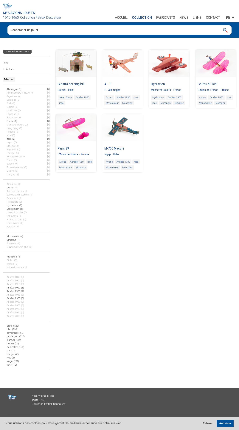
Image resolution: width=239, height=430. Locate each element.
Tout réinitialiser (17, 51)
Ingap (107, 154)
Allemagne (114, 90)
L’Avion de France (208, 90)
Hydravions (158, 97)
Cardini (62, 90)
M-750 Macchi (114, 148)
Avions (109, 97)
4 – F (107, 84)
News (183, 17)
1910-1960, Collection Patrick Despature (32, 17)
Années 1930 (123, 97)
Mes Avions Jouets (19, 13)
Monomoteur (112, 103)
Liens (197, 17)
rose (61, 103)
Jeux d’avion (65, 97)
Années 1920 (82, 97)
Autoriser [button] (225, 423)
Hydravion (158, 84)
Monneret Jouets (161, 90)
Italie (71, 90)
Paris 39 (63, 148)
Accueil (121, 17)
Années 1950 (174, 97)
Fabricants (165, 17)
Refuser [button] (208, 423)
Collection (142, 17)
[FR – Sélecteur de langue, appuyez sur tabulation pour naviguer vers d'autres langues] (228, 17)
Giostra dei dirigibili (71, 84)
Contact (213, 17)
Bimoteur (179, 103)
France (177, 90)
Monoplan (127, 103)
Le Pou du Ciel (207, 84)
